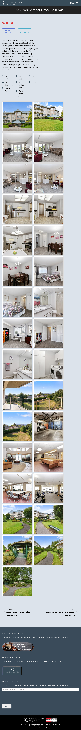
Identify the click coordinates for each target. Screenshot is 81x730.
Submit (6, 706)
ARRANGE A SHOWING (8, 31)
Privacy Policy (33, 726)
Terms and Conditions (45, 726)
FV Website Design (45, 728)
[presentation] (18, 697)
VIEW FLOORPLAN (24, 31)
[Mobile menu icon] (74, 3)
